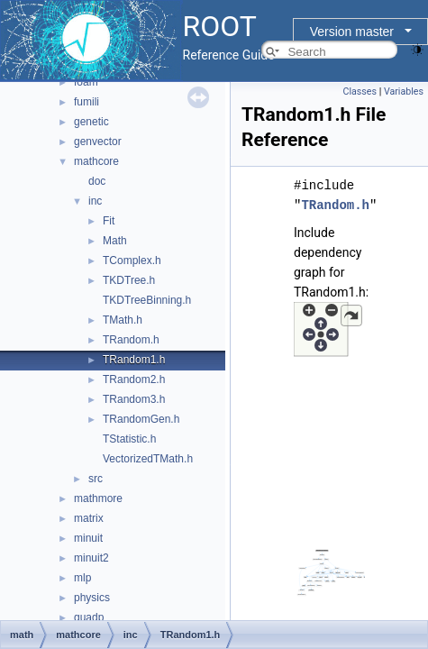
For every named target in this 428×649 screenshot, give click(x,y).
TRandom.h (131, 340)
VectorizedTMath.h (148, 458)
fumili (86, 102)
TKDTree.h (129, 280)
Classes (360, 91)
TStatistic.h (129, 439)
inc (95, 201)
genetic (91, 121)
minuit (88, 538)
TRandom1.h (134, 359)
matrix (89, 518)
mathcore (96, 161)
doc (96, 181)
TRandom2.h (134, 379)
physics (92, 597)
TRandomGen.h (141, 419)
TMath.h (122, 320)
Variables (403, 91)
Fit (108, 221)
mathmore (98, 498)
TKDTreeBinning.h (147, 300)
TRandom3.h (134, 399)
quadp (89, 617)
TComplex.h (132, 260)
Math (115, 240)
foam (86, 82)
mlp (82, 577)
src (95, 478)
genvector (98, 141)
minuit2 (91, 558)
